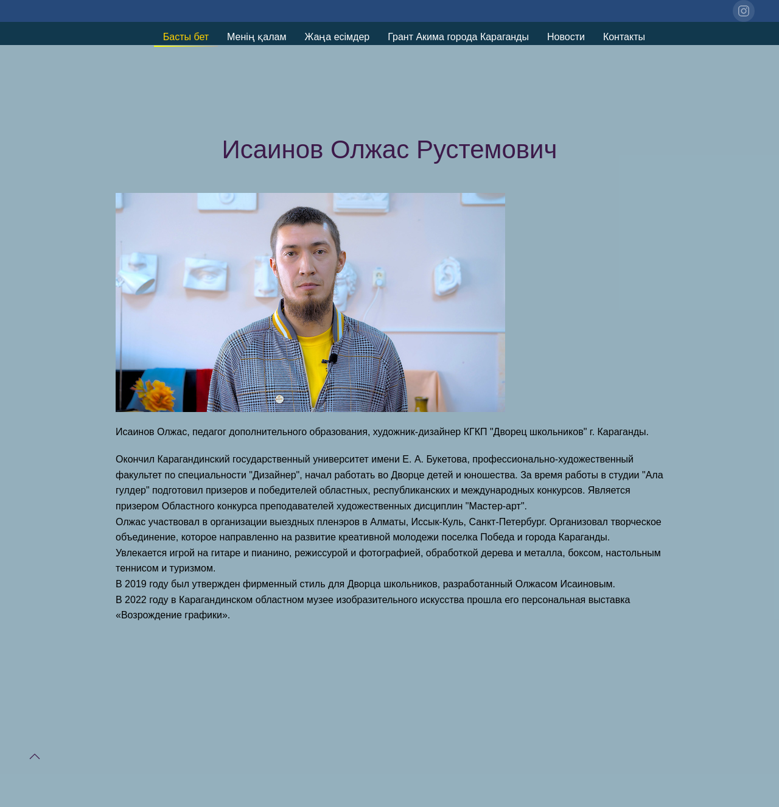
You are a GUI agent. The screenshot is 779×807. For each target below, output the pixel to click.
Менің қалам (256, 37)
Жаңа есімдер (336, 37)
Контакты (624, 37)
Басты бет (186, 37)
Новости (566, 37)
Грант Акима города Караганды (458, 37)
